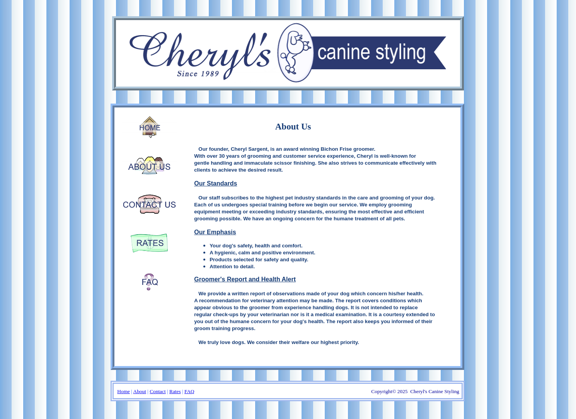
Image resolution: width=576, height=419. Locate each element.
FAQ (189, 391)
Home (123, 391)
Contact (157, 391)
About (139, 391)
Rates (175, 391)
